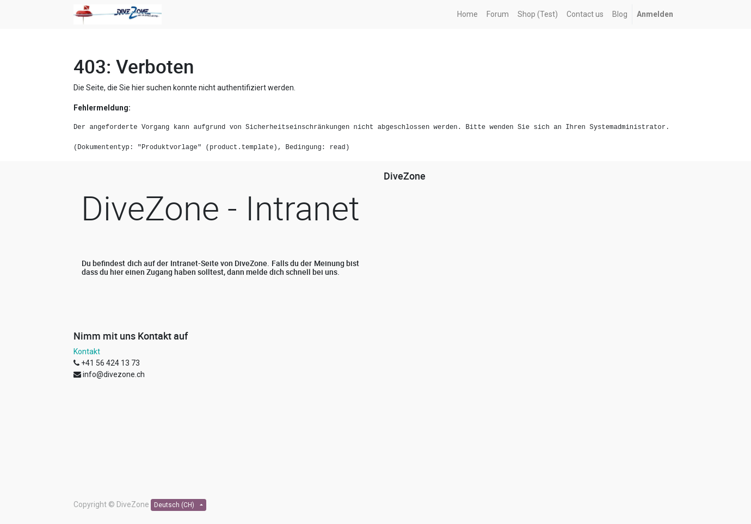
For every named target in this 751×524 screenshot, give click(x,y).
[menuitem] (467, 14)
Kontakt (86, 351)
